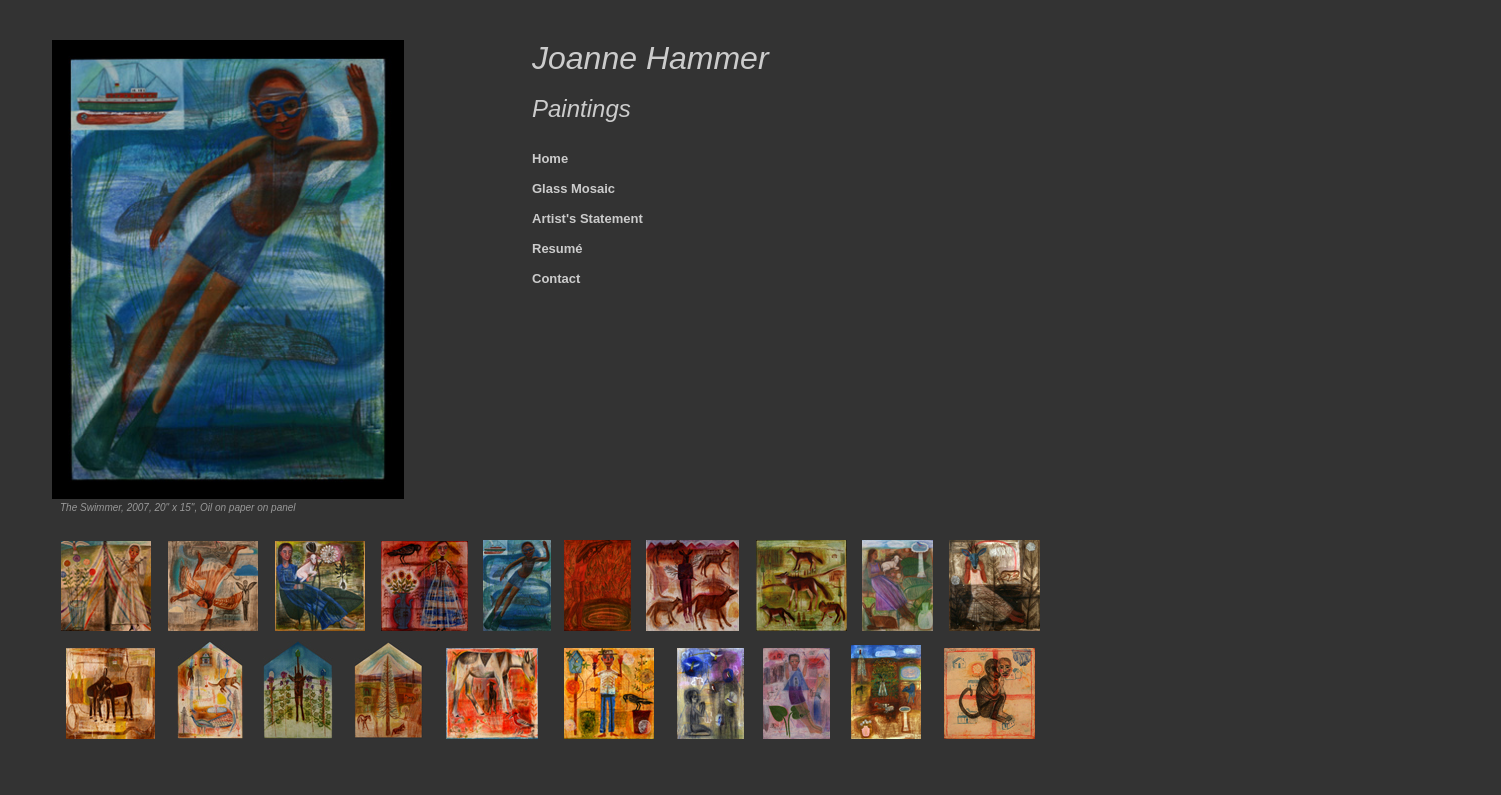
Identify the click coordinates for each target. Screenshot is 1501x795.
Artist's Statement (587, 218)
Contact (556, 278)
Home (550, 158)
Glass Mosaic (573, 188)
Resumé (557, 248)
